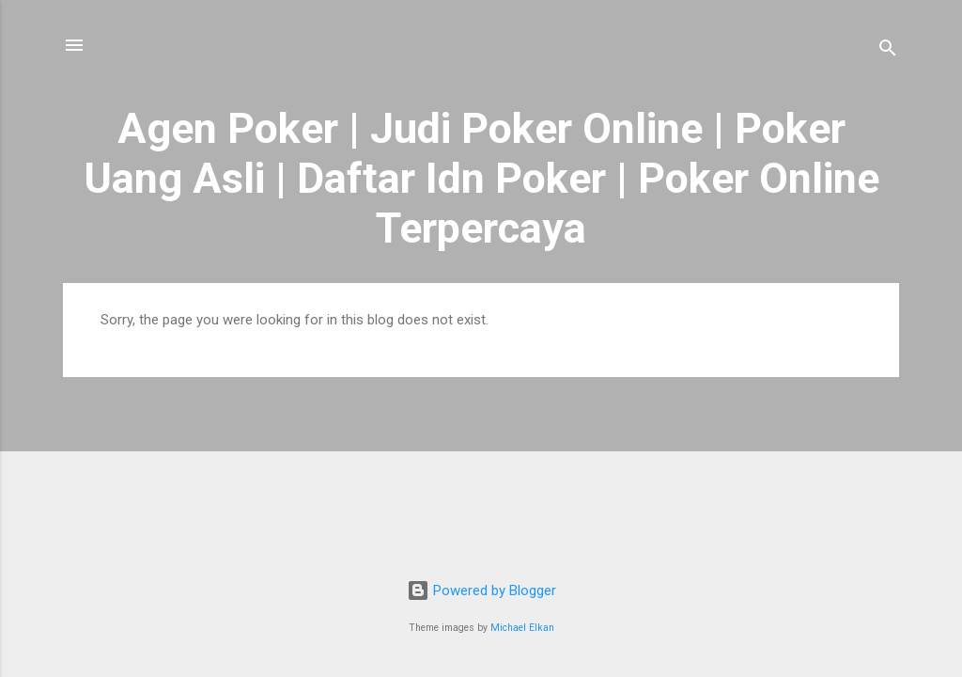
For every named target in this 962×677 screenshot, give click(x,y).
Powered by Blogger (481, 590)
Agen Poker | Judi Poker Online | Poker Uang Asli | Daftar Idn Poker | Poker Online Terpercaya (481, 178)
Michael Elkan (522, 628)
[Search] (888, 51)
